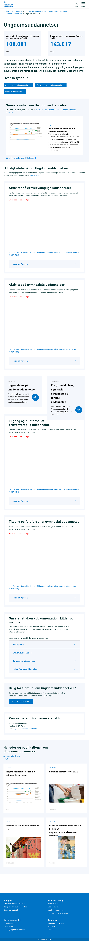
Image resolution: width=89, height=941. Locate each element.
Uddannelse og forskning (58, 11)
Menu (83, 5)
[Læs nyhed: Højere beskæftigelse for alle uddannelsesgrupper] (44, 135)
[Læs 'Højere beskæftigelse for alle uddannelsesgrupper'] (23, 788)
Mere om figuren (20, 264)
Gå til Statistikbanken (20, 701)
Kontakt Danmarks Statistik (14, 903)
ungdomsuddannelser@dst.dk (25, 728)
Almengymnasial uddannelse (17, 85)
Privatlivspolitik (10, 923)
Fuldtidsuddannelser (14, 14)
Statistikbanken (35, 175)
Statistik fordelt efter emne (35, 11)
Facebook (52, 926)
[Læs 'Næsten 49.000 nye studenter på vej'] (23, 842)
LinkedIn (51, 929)
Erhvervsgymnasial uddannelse (50, 85)
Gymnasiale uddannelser (24, 661)
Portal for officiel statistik (58, 913)
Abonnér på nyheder (56, 923)
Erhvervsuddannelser (22, 653)
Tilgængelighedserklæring (14, 929)
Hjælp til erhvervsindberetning (16, 907)
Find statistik (17, 11)
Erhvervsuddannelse (14, 91)
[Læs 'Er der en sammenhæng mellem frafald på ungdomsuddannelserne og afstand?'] (66, 842)
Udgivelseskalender (56, 910)
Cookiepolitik (9, 926)
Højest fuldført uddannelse (25, 669)
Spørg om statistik (11, 910)
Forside (6, 11)
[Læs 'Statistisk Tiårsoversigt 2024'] (66, 788)
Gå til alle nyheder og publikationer (21, 158)
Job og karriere (54, 907)
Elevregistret (19, 644)
